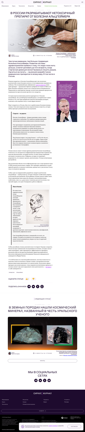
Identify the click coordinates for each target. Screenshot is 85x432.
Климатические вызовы (51, 6)
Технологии (22, 6)
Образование (5, 6)
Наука (13, 6)
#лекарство (11, 272)
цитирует (48, 267)
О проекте (67, 399)
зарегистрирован (41, 85)
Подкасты (46, 399)
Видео (45, 402)
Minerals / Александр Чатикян (70, 355)
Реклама (66, 402)
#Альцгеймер (19, 272)
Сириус (39, 6)
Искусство (31, 6)
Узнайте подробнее (52, 425)
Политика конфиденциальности (8, 429)
